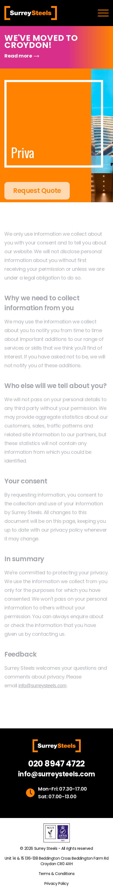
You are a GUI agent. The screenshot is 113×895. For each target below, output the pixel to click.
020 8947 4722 (56, 764)
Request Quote (37, 196)
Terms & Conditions (57, 873)
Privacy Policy (56, 883)
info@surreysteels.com (56, 774)
